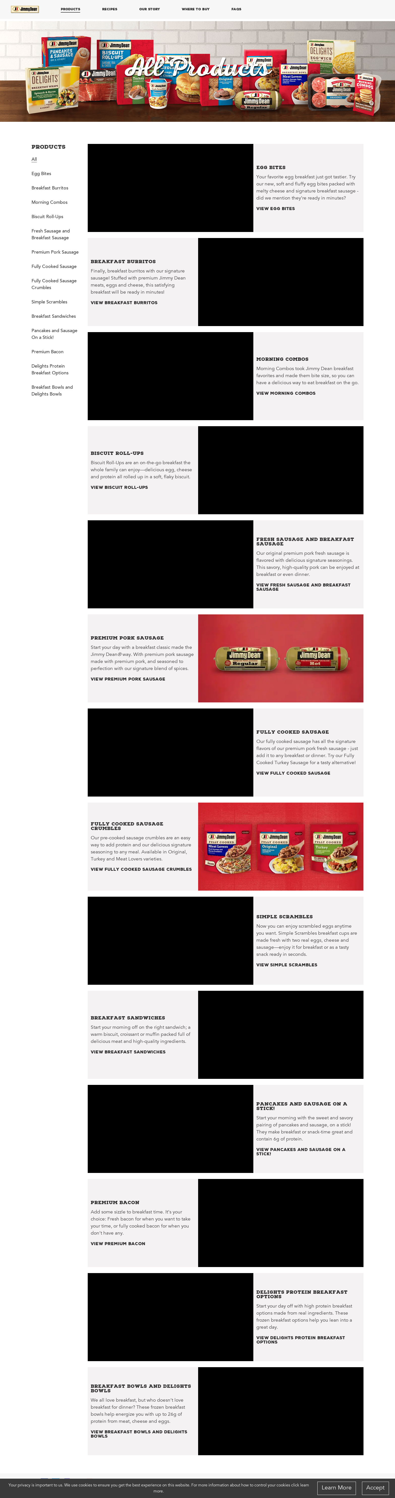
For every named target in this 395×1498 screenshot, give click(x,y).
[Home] (25, 9)
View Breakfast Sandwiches (128, 1052)
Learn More (337, 1488)
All (34, 159)
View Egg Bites (275, 208)
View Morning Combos (286, 393)
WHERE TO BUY (195, 9)
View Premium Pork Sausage (128, 679)
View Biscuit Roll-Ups (119, 487)
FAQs (236, 9)
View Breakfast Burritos (124, 302)
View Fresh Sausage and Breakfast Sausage (303, 587)
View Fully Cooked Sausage (293, 773)
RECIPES (109, 9)
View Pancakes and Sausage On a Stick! (301, 1151)
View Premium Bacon (118, 1243)
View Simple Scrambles (286, 965)
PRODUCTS (70, 9)
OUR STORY (149, 9)
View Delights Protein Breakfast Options (300, 1339)
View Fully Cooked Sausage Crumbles (141, 869)
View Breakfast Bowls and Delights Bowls (139, 1434)
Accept (375, 1488)
